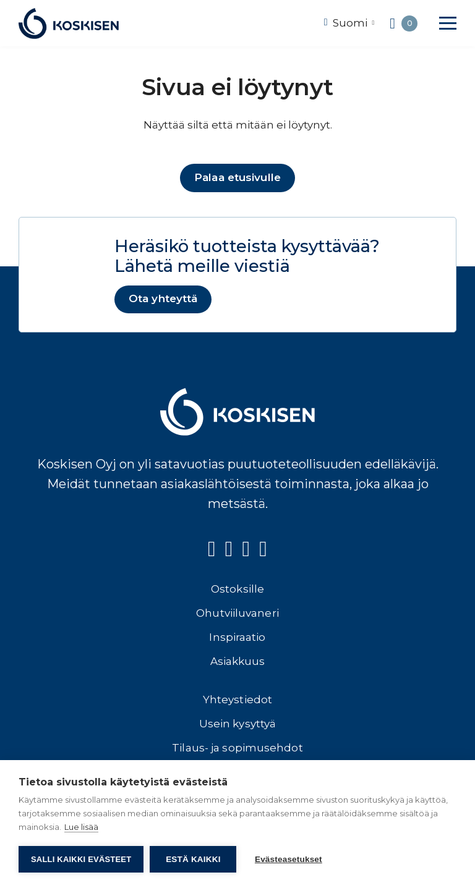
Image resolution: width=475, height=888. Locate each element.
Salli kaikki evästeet (81, 859)
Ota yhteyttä (163, 299)
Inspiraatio (237, 638)
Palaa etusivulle (237, 177)
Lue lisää (81, 827)
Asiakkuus (237, 662)
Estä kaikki (193, 859)
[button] (447, 23)
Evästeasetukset (288, 859)
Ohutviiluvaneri (237, 613)
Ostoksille (237, 589)
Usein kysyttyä (237, 724)
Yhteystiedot (237, 700)
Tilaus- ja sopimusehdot (237, 748)
